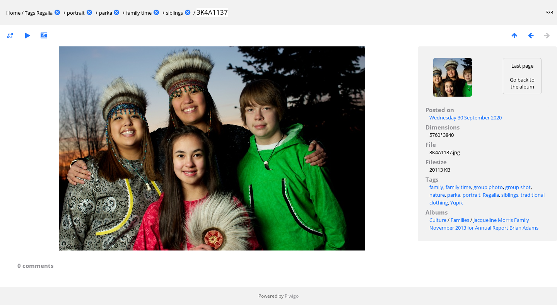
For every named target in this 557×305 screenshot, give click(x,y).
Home (13, 12)
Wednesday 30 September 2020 (465, 117)
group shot (518, 187)
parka (105, 12)
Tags (30, 12)
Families (460, 219)
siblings (174, 12)
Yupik (456, 202)
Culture (437, 219)
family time (139, 12)
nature (437, 194)
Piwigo (292, 296)
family (436, 187)
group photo (488, 187)
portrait (76, 12)
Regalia (44, 12)
